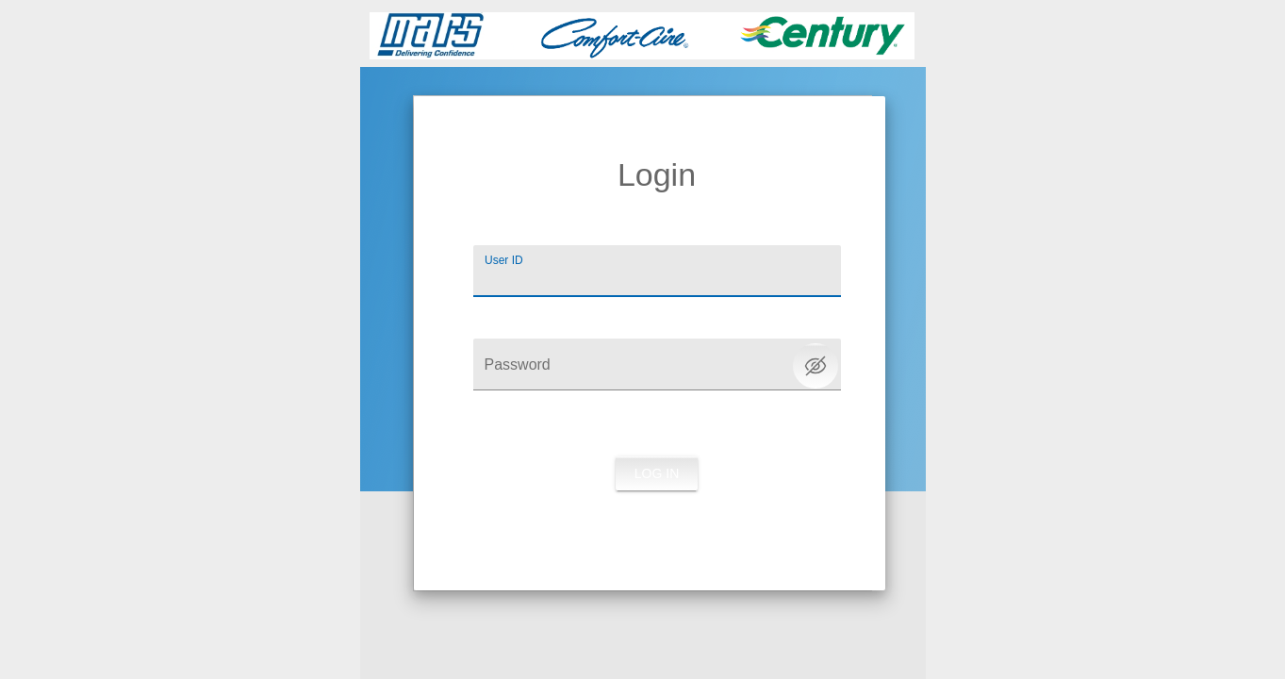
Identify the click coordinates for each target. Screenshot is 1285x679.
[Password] (657, 364)
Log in (657, 473)
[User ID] (657, 271)
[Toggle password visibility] (815, 366)
